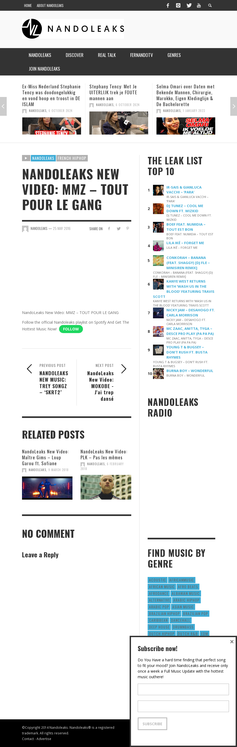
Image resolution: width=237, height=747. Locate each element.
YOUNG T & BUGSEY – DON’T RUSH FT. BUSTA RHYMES (186, 352)
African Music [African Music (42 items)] (162, 586)
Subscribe (152, 723)
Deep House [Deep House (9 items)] (159, 627)
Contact (28, 739)
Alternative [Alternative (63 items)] (159, 600)
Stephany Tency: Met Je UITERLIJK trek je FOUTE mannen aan (113, 92)
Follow (71, 328)
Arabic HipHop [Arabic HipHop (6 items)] (186, 600)
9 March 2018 (58, 470)
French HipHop (72, 158)
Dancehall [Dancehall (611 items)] (180, 620)
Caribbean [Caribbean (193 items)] (158, 620)
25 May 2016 (62, 228)
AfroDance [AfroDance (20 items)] (159, 593)
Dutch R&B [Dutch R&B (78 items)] (188, 633)
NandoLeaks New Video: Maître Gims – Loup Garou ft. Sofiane (45, 457)
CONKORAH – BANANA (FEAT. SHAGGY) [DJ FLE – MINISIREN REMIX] (188, 262)
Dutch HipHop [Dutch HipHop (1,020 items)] (161, 633)
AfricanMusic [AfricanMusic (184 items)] (181, 580)
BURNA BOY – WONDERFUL (189, 370)
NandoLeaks (37, 111)
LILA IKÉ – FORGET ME (185, 242)
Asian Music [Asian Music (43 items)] (183, 606)
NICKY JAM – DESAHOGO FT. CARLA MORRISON (190, 312)
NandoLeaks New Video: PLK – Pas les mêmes (104, 454)
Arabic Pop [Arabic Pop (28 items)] (159, 606)
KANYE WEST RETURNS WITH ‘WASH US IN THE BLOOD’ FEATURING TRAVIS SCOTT (183, 289)
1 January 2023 (194, 111)
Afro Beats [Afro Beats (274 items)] (188, 586)
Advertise (44, 739)
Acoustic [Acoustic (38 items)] (157, 580)
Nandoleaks (43, 158)
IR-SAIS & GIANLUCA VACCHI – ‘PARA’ (184, 190)
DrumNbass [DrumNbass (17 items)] (183, 627)
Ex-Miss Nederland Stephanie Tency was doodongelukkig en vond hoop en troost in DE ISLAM (51, 95)
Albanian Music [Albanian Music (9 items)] (186, 593)
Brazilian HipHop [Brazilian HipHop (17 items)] (164, 613)
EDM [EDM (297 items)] (204, 633)
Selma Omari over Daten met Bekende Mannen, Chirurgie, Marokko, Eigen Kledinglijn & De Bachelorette (185, 95)
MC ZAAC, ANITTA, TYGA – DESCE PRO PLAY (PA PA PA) (190, 331)
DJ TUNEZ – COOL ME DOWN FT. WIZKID (184, 208)
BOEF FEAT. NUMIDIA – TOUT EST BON (186, 227)
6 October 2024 (60, 111)
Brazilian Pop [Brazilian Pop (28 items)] (195, 613)
